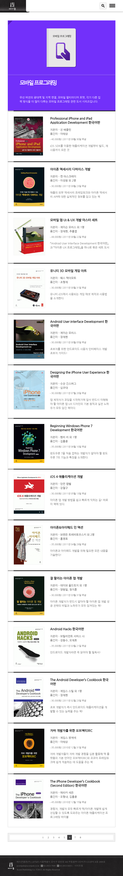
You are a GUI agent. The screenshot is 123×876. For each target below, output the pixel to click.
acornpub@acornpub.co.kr (28, 866)
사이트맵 (78, 866)
